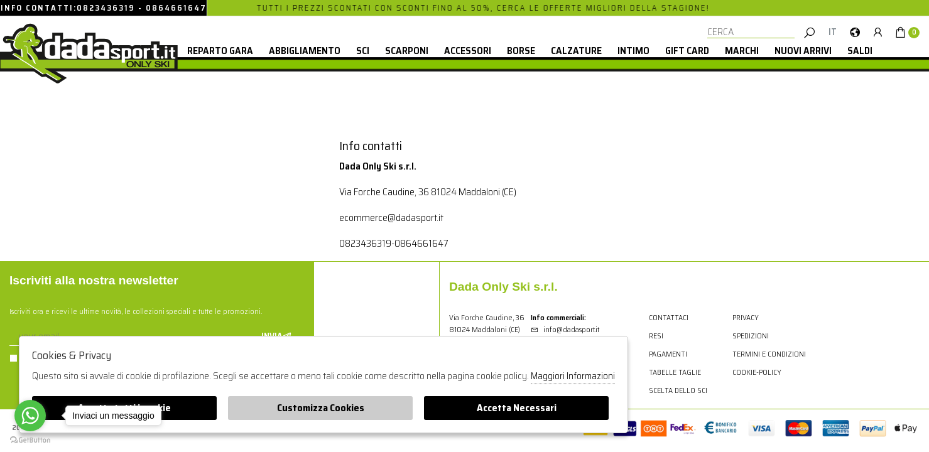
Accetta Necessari (517, 408)
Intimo (633, 50)
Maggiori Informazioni (573, 376)
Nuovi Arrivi (803, 50)
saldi (859, 50)
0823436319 (106, 7)
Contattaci (668, 317)
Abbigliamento (304, 50)
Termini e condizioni (769, 354)
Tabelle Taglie (675, 372)
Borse (521, 50)
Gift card (687, 50)
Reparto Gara (220, 50)
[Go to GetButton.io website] (30, 439)
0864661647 (176, 7)
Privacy (745, 317)
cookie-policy (756, 372)
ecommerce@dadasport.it (391, 217)
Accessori (467, 50)
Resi (656, 336)
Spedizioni (750, 336)
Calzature (576, 50)
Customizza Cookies (320, 408)
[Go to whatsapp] (30, 415)
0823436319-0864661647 (393, 243)
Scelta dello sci (678, 390)
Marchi (742, 50)
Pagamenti (668, 354)
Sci (362, 50)
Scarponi (406, 50)
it (832, 32)
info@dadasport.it (565, 329)
